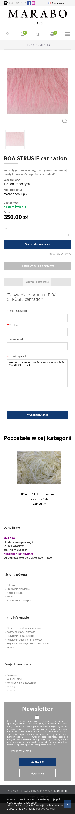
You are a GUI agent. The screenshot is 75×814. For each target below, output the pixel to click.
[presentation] (37, 282)
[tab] (37, 282)
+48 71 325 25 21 (17, 3)
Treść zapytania (17, 356)
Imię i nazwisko (17, 310)
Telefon (12, 325)
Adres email (15, 339)
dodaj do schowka (60, 253)
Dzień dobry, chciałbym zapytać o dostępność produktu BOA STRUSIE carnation (37, 373)
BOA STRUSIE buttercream (39, 494)
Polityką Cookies (46, 808)
